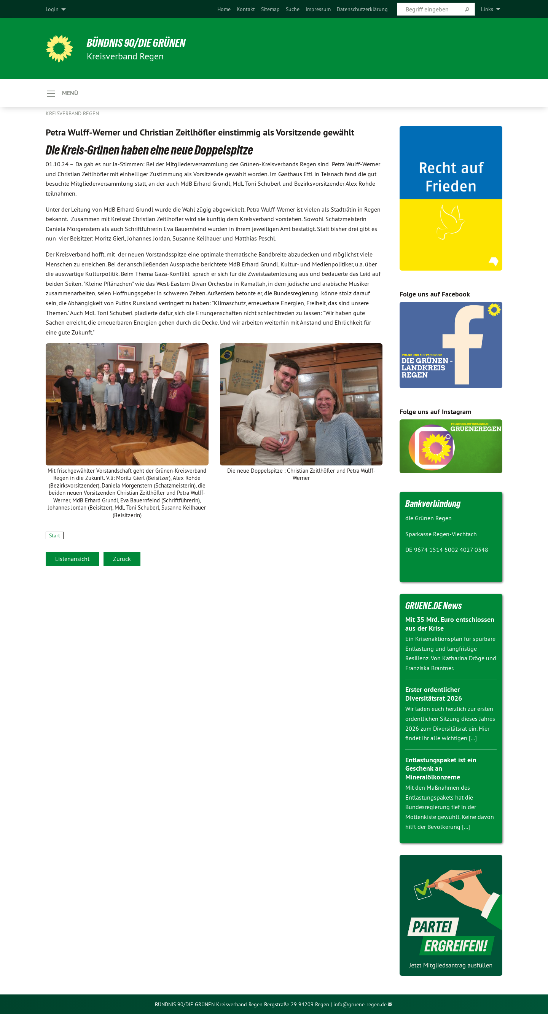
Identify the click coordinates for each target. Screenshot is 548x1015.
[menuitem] (224, 9)
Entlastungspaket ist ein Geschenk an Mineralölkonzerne (440, 769)
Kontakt (246, 9)
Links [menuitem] (487, 9)
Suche (292, 9)
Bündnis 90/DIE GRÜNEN (139, 42)
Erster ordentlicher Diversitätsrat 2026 (433, 694)
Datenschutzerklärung (362, 9)
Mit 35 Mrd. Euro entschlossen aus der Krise (449, 624)
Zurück (122, 559)
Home (224, 9)
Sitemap (270, 9)
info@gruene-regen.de (360, 1004)
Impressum (318, 9)
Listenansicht (72, 559)
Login (52, 9)
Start (54, 536)
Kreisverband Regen (72, 114)
